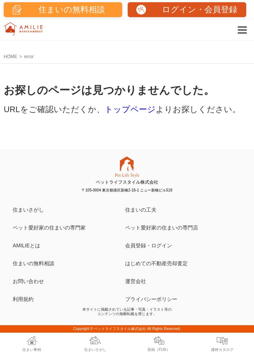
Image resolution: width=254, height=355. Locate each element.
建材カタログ (222, 350)
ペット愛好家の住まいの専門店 (161, 228)
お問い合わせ (28, 281)
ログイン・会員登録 (199, 9)
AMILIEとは (26, 245)
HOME (10, 56)
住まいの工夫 (140, 210)
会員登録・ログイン (148, 245)
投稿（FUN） (158, 350)
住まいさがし (28, 210)
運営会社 (135, 281)
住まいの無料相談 (33, 263)
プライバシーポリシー (151, 299)
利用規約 (23, 299)
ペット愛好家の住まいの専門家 (49, 228)
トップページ (130, 109)
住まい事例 (31, 350)
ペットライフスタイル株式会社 (120, 329)
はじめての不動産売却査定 (156, 263)
